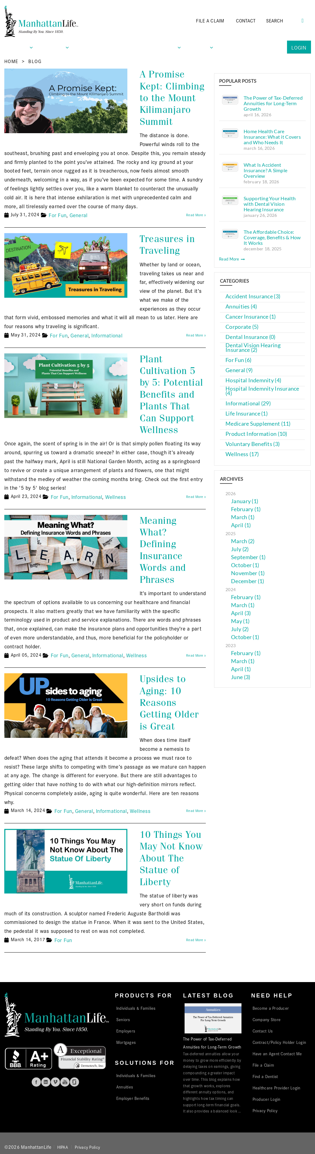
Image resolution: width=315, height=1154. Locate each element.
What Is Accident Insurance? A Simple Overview (265, 170)
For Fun (57, 215)
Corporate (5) (242, 326)
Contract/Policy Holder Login (279, 1042)
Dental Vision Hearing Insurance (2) (253, 347)
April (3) (241, 613)
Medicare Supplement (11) (257, 423)
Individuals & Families (136, 1008)
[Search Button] (302, 20)
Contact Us (263, 1031)
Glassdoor (74, 1082)
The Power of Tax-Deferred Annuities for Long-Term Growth (273, 103)
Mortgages (126, 1042)
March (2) (242, 541)
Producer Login (267, 1099)
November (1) (248, 573)
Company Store (267, 1019)
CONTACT (246, 20)
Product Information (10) (256, 434)
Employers (125, 1031)
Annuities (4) (241, 306)
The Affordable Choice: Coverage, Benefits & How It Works (272, 237)
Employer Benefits (133, 1098)
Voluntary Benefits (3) (252, 444)
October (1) (245, 565)
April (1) (241, 525)
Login (298, 47)
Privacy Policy (265, 1110)
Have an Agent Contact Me (277, 1053)
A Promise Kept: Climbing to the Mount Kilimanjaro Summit (172, 98)
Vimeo (55, 1082)
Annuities (124, 1087)
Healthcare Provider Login (277, 1087)
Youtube (65, 1082)
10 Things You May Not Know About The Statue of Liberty (171, 858)
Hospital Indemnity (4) (253, 380)
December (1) (247, 581)
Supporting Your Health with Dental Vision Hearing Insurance (270, 203)
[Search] (283, 20)
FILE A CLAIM (210, 20)
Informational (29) (248, 403)
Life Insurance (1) (246, 413)
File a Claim (263, 1065)
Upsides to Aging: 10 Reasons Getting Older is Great (169, 703)
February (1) (246, 509)
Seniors (123, 1019)
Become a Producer (271, 1008)
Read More (232, 259)
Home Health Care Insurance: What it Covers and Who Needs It (272, 136)
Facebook (36, 1082)
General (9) (239, 370)
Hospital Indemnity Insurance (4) (262, 391)
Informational (106, 335)
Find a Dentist (265, 1076)
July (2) (240, 549)
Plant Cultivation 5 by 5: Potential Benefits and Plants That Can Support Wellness (171, 394)
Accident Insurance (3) (252, 296)
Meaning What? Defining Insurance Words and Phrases (163, 550)
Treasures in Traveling (167, 245)
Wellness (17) (242, 454)
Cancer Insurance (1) (250, 316)
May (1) (240, 621)
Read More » (196, 214)
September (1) (248, 557)
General (79, 215)
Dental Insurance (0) (250, 337)
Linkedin (45, 1082)
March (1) (242, 517)
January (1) (244, 501)
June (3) (240, 677)
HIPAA (62, 1147)
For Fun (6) (238, 360)
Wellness (115, 496)
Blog (35, 61)
